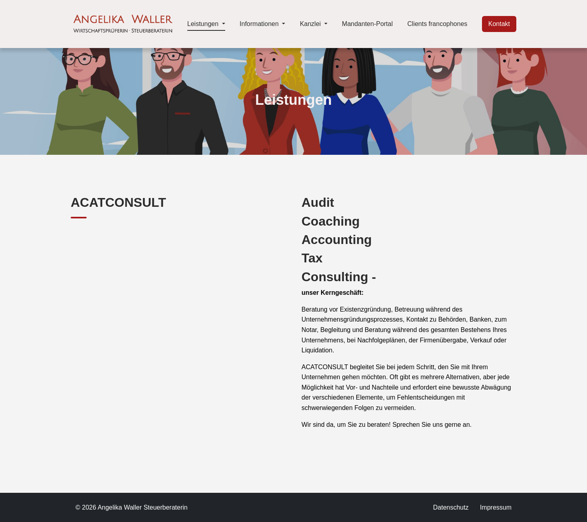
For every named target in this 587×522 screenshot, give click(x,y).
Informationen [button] (260, 23)
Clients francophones (437, 23)
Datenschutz (450, 507)
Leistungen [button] (206, 22)
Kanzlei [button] (311, 23)
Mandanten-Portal (367, 23)
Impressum (496, 507)
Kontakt (499, 23)
